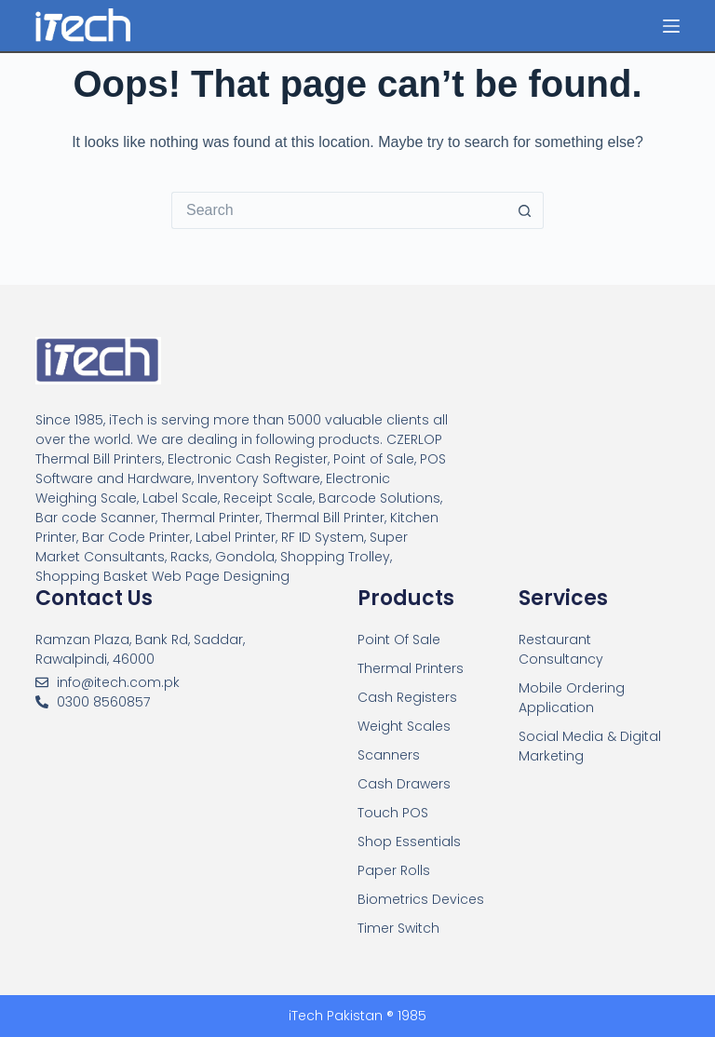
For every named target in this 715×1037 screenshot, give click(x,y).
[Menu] (671, 26)
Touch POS (393, 812)
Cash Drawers (404, 783)
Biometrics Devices (421, 899)
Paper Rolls (394, 870)
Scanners (389, 755)
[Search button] (525, 210)
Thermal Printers (411, 668)
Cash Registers (407, 697)
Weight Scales (404, 726)
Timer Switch (398, 928)
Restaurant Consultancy (561, 649)
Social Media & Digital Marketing (590, 746)
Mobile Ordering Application (572, 698)
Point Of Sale (399, 639)
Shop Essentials (409, 841)
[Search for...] (338, 210)
